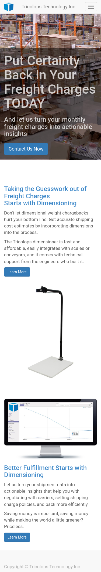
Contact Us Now (26, 149)
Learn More (17, 272)
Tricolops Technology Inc (48, 6)
